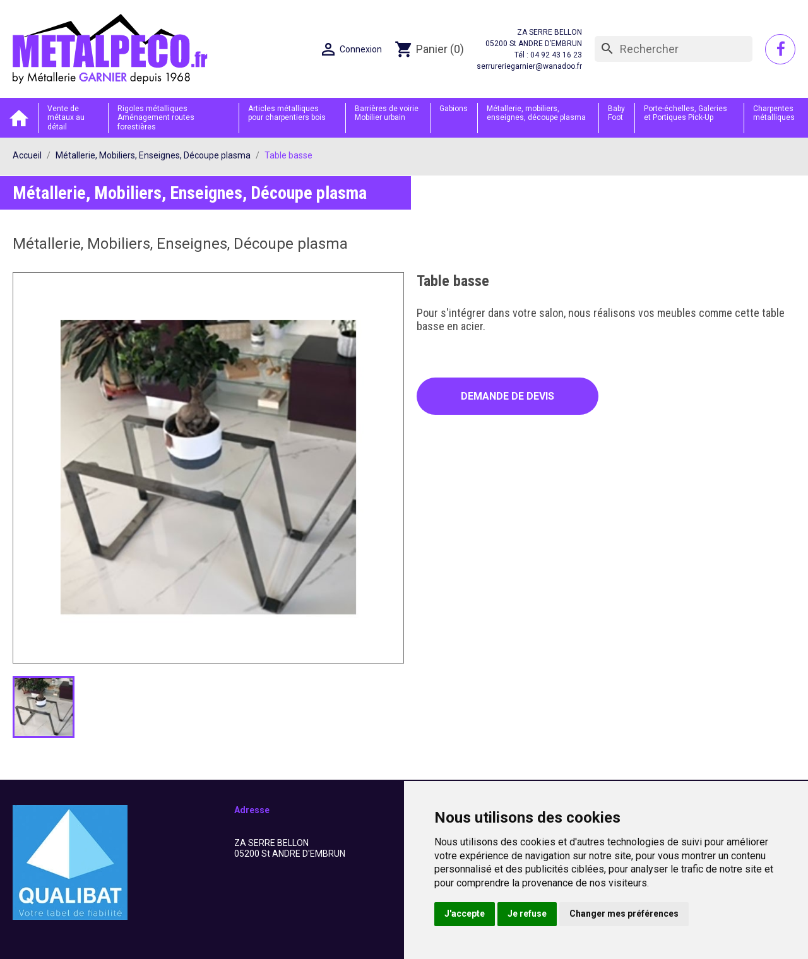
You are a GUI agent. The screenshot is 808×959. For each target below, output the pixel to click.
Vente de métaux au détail (66, 117)
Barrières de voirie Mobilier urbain (387, 113)
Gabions (453, 108)
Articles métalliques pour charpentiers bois (287, 113)
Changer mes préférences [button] (624, 913)
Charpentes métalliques (774, 113)
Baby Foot (616, 113)
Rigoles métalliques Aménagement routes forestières (155, 117)
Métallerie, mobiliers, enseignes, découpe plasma (536, 113)
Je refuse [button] (527, 913)
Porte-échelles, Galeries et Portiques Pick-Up (685, 113)
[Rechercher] (673, 49)
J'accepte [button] (464, 913)
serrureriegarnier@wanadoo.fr (529, 66)
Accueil (19, 118)
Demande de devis (507, 396)
